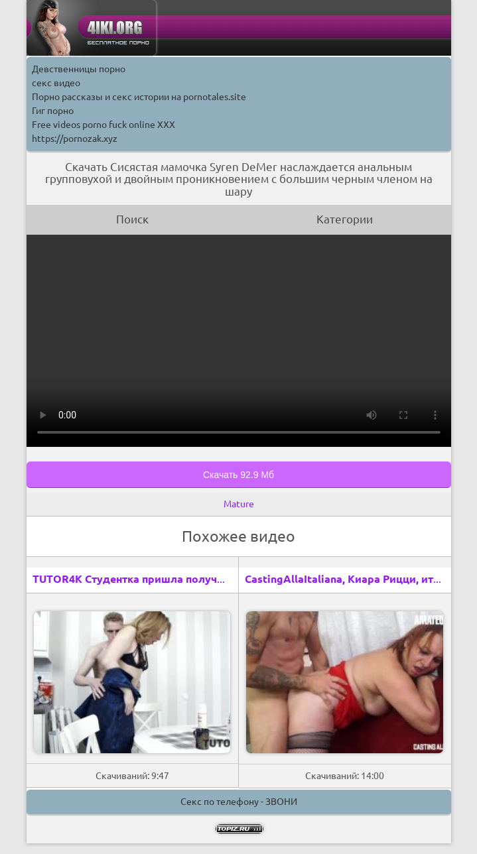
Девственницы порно (78, 69)
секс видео (56, 83)
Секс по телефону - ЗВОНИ (238, 801)
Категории (344, 219)
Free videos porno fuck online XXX (103, 124)
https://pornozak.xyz (74, 138)
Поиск (132, 219)
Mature (239, 504)
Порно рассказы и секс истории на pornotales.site (139, 96)
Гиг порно (53, 110)
